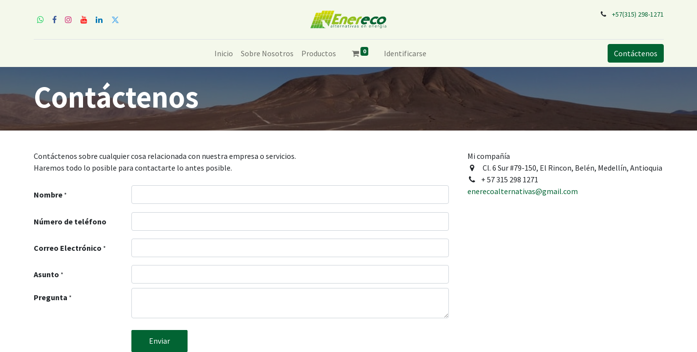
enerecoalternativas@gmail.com (522, 191)
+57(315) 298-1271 (638, 14)
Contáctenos (635, 53)
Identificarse (405, 53)
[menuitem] (224, 53)
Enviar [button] (159, 341)
